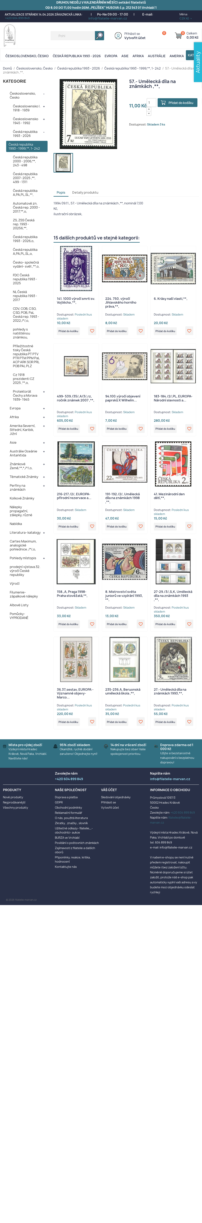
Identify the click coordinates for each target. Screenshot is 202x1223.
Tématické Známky (24, 477)
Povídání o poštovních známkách (77, 847)
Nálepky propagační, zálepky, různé (21, 511)
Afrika (138, 56)
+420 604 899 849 (17, 18)
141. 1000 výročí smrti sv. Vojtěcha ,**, (76, 300)
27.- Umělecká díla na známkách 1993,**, (170, 695)
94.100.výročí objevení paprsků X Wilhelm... (122, 399)
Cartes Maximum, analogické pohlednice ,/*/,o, (23, 545)
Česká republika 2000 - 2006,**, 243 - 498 (25, 161)
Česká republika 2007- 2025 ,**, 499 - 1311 (25, 178)
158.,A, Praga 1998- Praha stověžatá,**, (72, 596)
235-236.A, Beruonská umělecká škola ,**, (122, 695)
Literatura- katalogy (25, 532)
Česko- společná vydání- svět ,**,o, (26, 264)
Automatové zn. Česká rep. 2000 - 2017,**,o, (26, 207)
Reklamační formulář (68, 817)
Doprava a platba (66, 801)
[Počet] (151, 102)
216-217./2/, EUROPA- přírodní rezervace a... (74, 497)
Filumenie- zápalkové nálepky (24, 594)
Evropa (111, 56)
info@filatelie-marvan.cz (107, 18)
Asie (125, 56)
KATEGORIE (14, 81)
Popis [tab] (61, 192)
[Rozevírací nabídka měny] (186, 18)
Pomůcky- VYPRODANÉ (19, 616)
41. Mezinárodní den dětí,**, (169, 497)
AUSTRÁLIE (157, 56)
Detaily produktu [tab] (85, 192)
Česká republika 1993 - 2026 (77, 56)
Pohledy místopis (23, 558)
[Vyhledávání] (77, 35)
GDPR (59, 807)
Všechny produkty (15, 812)
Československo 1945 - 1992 (25, 121)
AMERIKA (177, 56)
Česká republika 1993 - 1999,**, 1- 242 (24, 146)
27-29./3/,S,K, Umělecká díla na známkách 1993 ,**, (173, 598)
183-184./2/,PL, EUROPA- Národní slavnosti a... (173, 399)
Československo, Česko (27, 56)
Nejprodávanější (14, 807)
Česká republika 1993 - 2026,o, (25, 239)
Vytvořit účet (134, 38)
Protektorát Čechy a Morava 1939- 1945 (25, 395)
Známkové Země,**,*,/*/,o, (21, 466)
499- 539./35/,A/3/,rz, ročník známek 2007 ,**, (75, 399)
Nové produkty (13, 801)
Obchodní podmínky (68, 812)
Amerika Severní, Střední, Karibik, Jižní (22, 430)
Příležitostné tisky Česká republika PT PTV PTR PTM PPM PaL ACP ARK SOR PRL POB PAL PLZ (26, 356)
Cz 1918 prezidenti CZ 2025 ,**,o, (23, 379)
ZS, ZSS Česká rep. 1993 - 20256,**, (23, 224)
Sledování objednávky (116, 801)
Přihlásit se (132, 34)
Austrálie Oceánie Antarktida (23, 453)
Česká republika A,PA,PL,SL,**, (25, 192)
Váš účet (109, 794)
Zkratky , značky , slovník (71, 827)
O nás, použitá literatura (71, 822)
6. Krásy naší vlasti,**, (170, 298)
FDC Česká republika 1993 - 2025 (25, 279)
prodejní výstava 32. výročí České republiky (25, 571)
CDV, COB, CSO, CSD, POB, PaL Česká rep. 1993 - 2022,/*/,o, (26, 314)
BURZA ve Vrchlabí (67, 842)
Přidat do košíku (182, 103)
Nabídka (16, 524)
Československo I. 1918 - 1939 (26, 108)
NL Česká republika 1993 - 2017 (25, 296)
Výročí (15, 583)
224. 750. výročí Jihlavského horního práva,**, (120, 302)
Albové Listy (19, 605)
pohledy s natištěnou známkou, (21, 333)
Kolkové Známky (22, 498)
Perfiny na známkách (17, 487)
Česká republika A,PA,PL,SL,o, (25, 251)
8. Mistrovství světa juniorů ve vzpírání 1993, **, (124, 598)
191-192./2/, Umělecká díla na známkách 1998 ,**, (122, 499)
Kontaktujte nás (66, 871)
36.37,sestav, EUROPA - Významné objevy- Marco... (75, 697)
